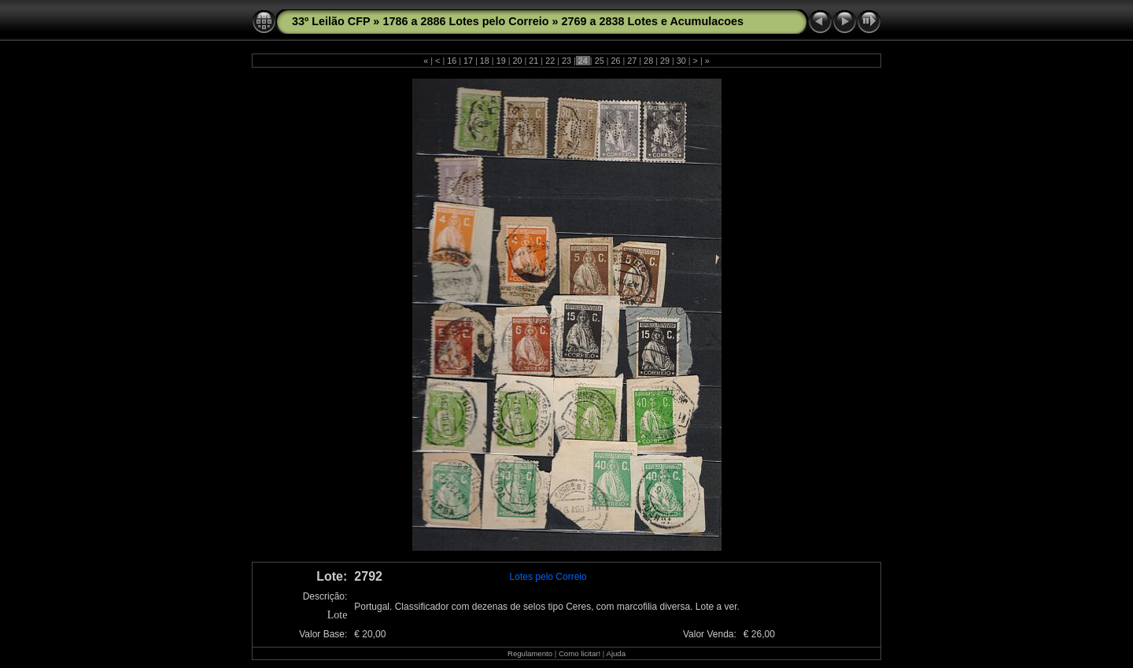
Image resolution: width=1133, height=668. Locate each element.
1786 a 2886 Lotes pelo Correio (465, 21)
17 (468, 60)
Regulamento (529, 653)
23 (566, 60)
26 (615, 60)
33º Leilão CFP (331, 21)
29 (665, 60)
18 (485, 60)
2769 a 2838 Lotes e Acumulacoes (653, 21)
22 (550, 60)
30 (681, 60)
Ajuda (616, 653)
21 (533, 60)
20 (518, 60)
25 (599, 60)
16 (452, 60)
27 (632, 60)
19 (501, 60)
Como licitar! (579, 653)
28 (648, 60)
